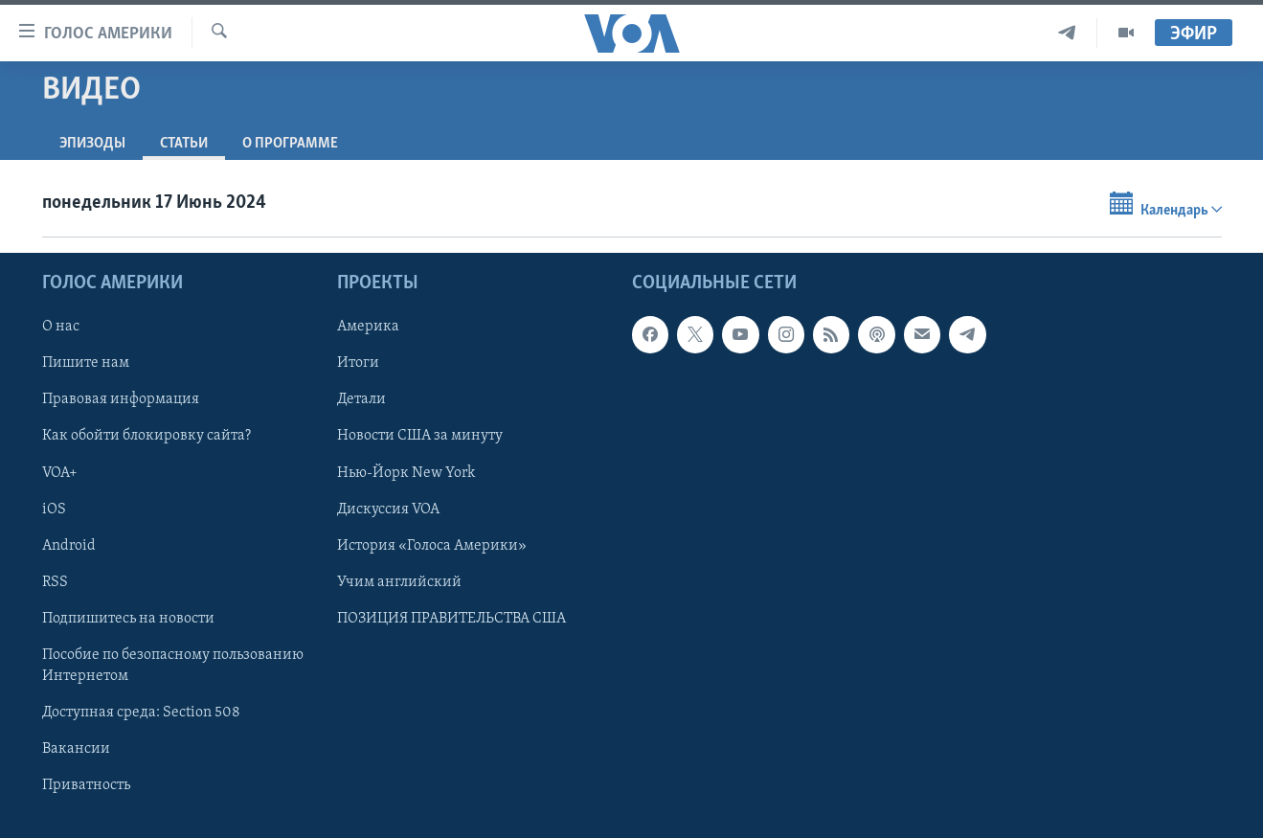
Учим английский (399, 582)
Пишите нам (85, 363)
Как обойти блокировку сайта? (146, 436)
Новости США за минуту (420, 436)
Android (69, 546)
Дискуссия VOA (388, 509)
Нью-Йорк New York (406, 473)
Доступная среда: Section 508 (141, 712)
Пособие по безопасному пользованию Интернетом (173, 665)
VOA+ (60, 473)
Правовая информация (120, 399)
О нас (60, 326)
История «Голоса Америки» (432, 546)
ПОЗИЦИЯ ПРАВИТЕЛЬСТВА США (451, 618)
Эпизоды (92, 143)
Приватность (86, 785)
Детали (361, 399)
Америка (368, 326)
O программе (290, 143)
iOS (54, 509)
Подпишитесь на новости (128, 618)
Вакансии (76, 749)
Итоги (358, 363)
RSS (55, 582)
